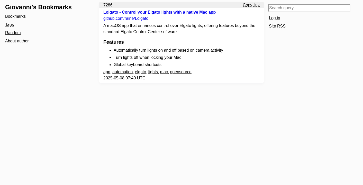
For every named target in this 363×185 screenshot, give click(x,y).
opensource (181, 72)
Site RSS (277, 26)
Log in (274, 18)
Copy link (251, 5)
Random (13, 33)
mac (164, 72)
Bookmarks (15, 16)
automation (122, 72)
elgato (140, 72)
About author (17, 41)
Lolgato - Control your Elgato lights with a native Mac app (159, 12)
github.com (125, 18)
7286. (108, 5)
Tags (9, 24)
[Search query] (309, 8)
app (106, 72)
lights (153, 72)
